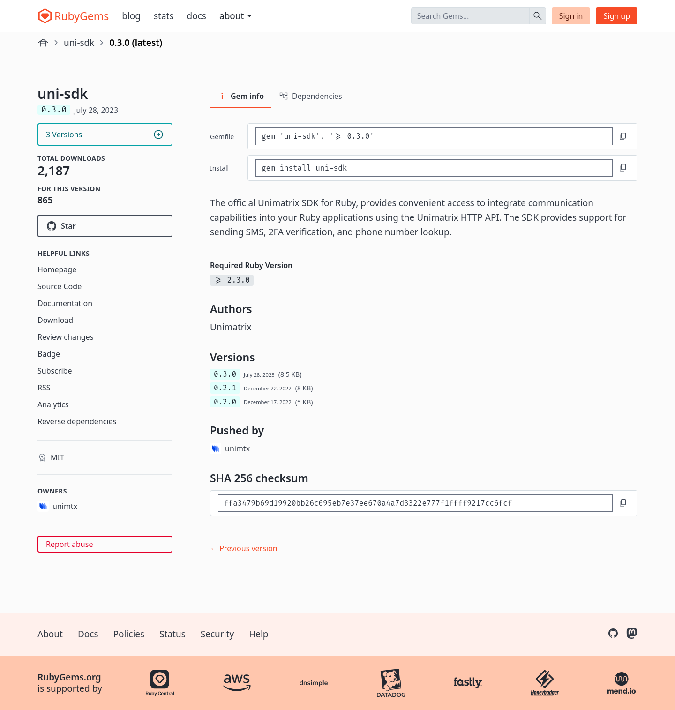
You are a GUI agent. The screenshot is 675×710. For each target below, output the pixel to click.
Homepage (57, 269)
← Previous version (244, 548)
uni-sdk (79, 43)
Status (172, 634)
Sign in (571, 16)
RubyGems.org (69, 677)
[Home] (43, 42)
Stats (164, 16)
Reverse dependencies (77, 421)
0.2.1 (225, 388)
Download (55, 320)
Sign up (616, 16)
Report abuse (69, 544)
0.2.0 (225, 402)
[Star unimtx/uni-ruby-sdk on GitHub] (105, 226)
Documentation (65, 303)
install (219, 168)
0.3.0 (225, 374)
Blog (131, 16)
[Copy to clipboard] (623, 136)
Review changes (65, 337)
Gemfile (222, 136)
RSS (44, 387)
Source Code (60, 286)
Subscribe (55, 371)
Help (258, 634)
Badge (49, 354)
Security (217, 634)
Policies (129, 634)
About (50, 634)
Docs (196, 16)
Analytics (53, 404)
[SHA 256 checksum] (415, 503)
